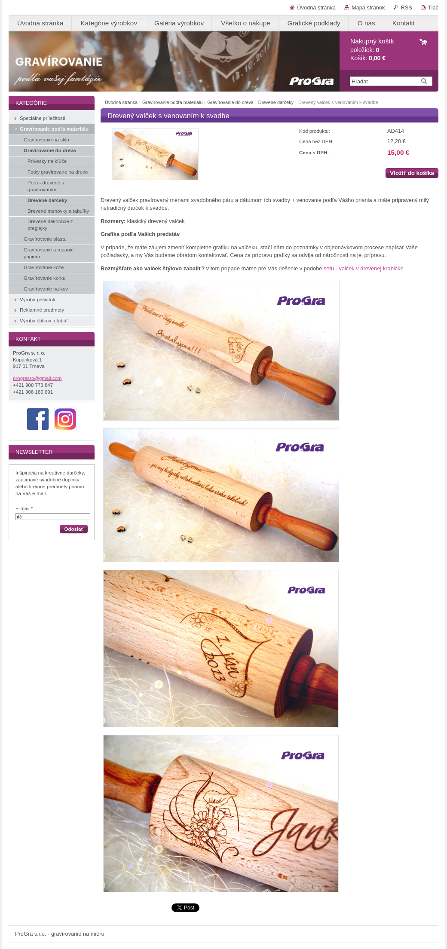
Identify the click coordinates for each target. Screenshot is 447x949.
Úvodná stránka (316, 7)
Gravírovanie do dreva (230, 102)
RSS (406, 7)
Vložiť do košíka (412, 173)
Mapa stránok (368, 7)
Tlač (433, 7)
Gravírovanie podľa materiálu (172, 102)
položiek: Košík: (372, 49)
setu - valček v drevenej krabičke (364, 268)
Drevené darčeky (276, 102)
